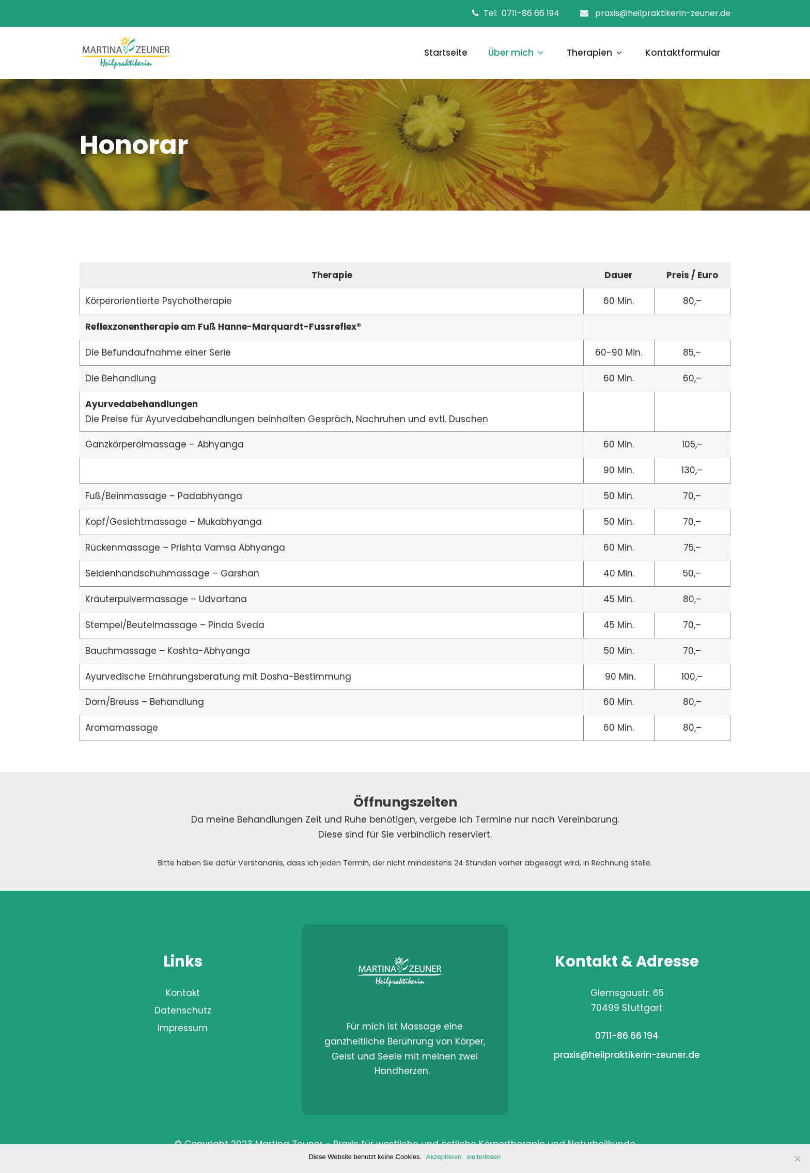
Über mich (517, 52)
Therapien (596, 52)
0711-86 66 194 (533, 13)
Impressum (183, 1028)
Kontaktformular (682, 52)
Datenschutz (182, 1010)
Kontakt (183, 993)
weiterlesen (485, 1157)
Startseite (446, 52)
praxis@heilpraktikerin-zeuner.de (662, 13)
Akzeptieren (444, 1157)
